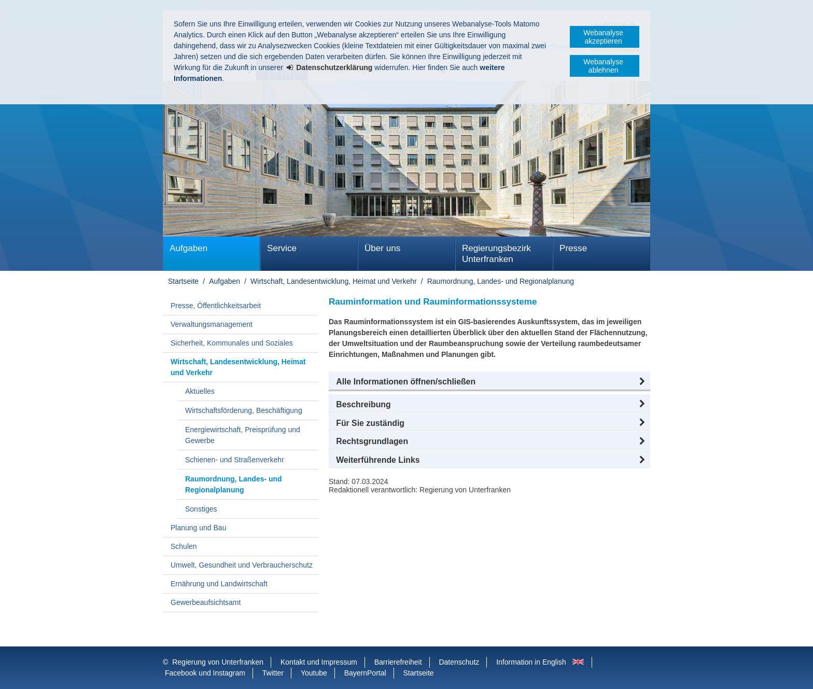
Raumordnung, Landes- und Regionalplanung (500, 281)
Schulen (184, 546)
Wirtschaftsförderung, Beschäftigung (243, 410)
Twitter (273, 673)
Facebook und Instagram (205, 673)
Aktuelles (200, 391)
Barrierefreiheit (398, 662)
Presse (573, 248)
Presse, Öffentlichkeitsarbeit (216, 305)
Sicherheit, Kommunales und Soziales (232, 343)
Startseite (183, 281)
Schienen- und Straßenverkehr (234, 460)
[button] (489, 381)
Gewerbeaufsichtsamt (206, 602)
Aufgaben (188, 248)
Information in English (531, 662)
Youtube (314, 673)
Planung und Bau (198, 527)
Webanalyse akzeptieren (603, 37)
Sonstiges (201, 509)
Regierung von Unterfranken (217, 662)
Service (282, 248)
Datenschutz (459, 662)
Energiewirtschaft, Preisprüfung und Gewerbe (242, 435)
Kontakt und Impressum (319, 662)
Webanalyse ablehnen (603, 66)
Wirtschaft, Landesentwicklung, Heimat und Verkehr (333, 281)
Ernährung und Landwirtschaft (219, 584)
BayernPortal (365, 673)
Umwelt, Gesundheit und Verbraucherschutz (242, 565)
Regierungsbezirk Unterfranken (496, 253)
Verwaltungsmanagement (212, 324)
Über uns (382, 248)
